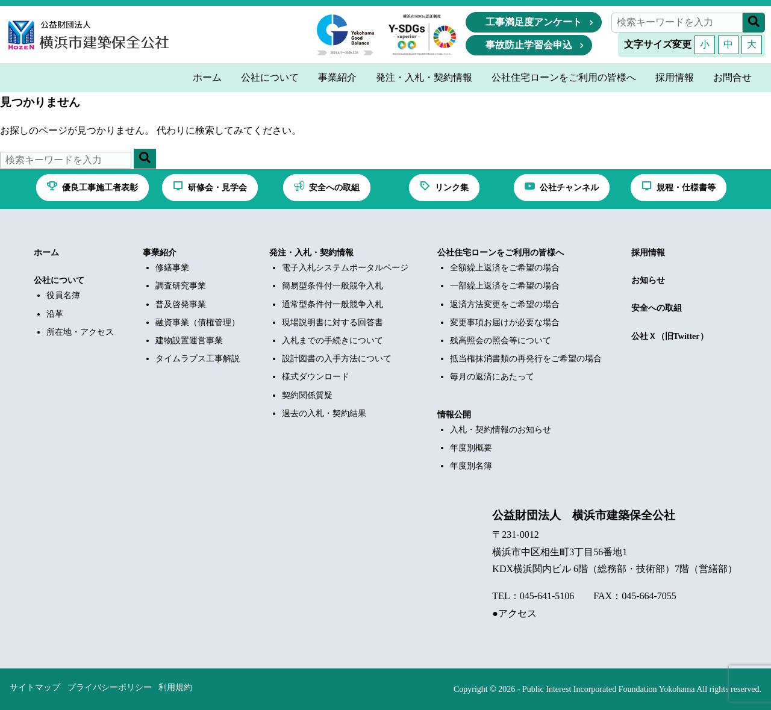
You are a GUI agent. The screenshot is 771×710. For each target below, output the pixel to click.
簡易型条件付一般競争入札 (332, 285)
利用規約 (175, 687)
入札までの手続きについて (332, 340)
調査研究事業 (180, 285)
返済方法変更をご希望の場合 (505, 304)
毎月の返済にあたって (492, 376)
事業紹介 (159, 252)
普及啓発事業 (180, 304)
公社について (59, 280)
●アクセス (514, 613)
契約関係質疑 (307, 395)
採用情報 (648, 252)
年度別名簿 (471, 465)
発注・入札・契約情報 (311, 252)
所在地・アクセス (80, 332)
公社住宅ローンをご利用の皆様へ (500, 252)
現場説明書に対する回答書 (332, 322)
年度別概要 (471, 447)
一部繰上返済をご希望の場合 (505, 285)
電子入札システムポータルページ (345, 267)
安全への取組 (656, 308)
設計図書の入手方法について (337, 358)
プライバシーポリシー (109, 687)
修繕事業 (172, 267)
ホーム (46, 252)
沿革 (54, 314)
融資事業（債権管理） (197, 322)
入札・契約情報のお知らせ (500, 429)
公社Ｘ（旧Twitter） (669, 336)
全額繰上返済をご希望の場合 (505, 267)
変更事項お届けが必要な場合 (505, 322)
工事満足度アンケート (533, 22)
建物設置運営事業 (189, 340)
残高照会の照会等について (500, 340)
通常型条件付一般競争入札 (332, 304)
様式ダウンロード (315, 376)
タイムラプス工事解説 (197, 358)
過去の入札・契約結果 (324, 413)
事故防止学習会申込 (528, 45)
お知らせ (648, 280)
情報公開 (454, 414)
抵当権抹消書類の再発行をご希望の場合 (526, 358)
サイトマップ (35, 687)
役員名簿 (63, 295)
